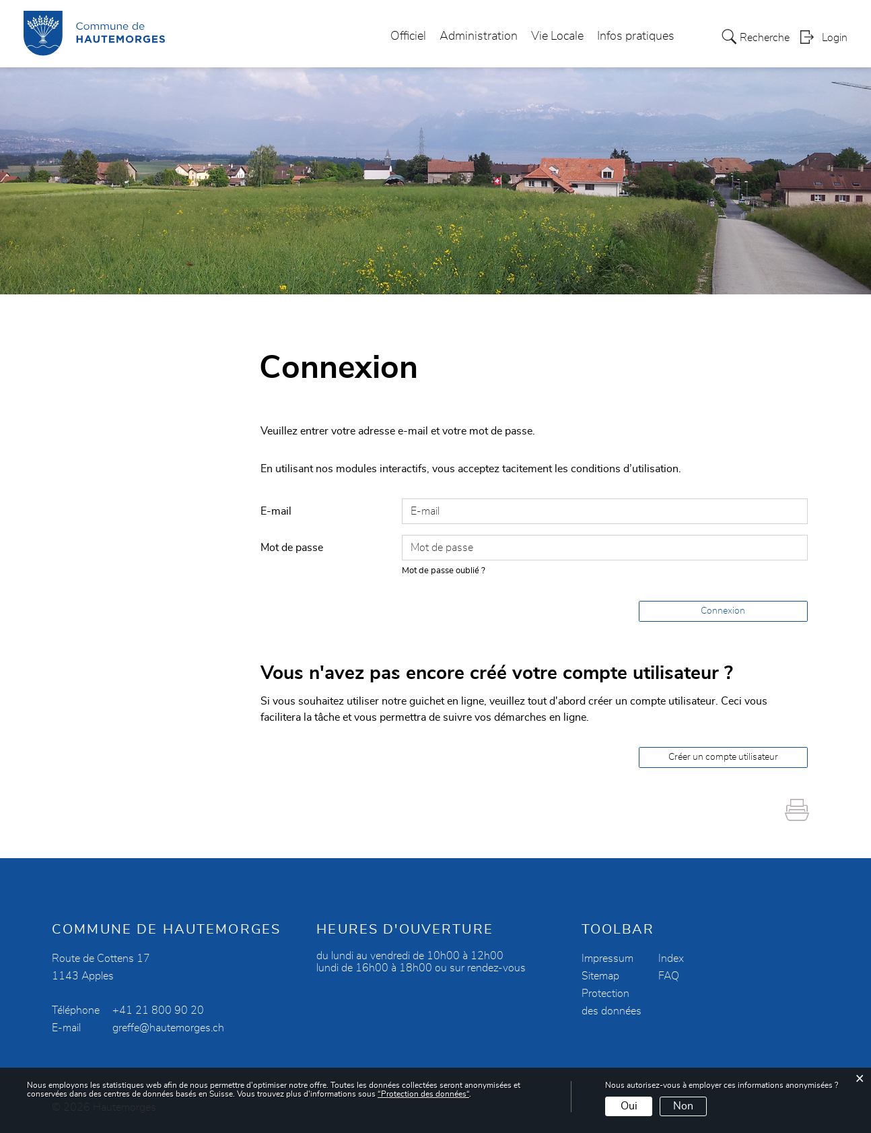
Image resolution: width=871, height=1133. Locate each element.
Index (671, 958)
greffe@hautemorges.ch (168, 1028)
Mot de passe (291, 547)
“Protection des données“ (423, 1094)
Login (834, 37)
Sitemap (600, 976)
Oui (629, 1106)
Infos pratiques (635, 36)
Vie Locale (557, 36)
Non (683, 1106)
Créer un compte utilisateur (723, 757)
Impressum (607, 958)
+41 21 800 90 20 (158, 1010)
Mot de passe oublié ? (443, 570)
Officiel (408, 36)
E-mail (275, 511)
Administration (479, 36)
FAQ (668, 976)
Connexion (723, 611)
